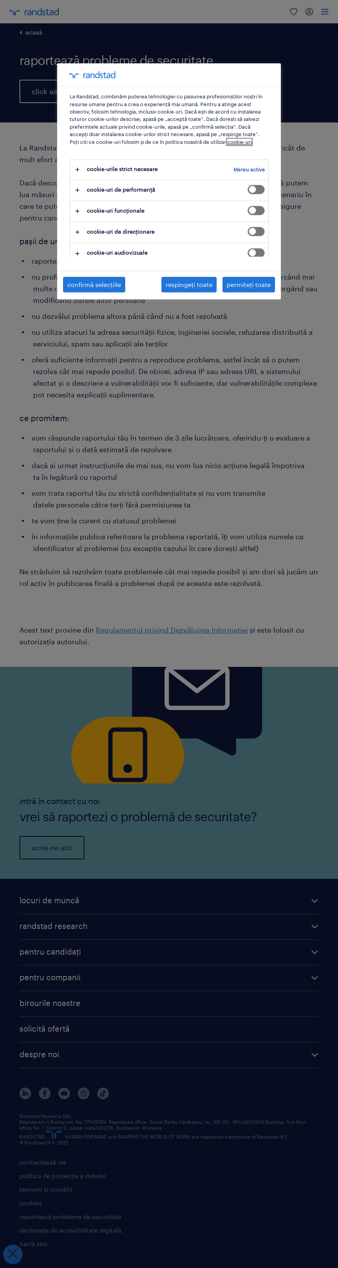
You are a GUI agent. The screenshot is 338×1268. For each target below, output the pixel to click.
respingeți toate (189, 284)
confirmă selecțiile (94, 284)
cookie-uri (239, 142)
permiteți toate (249, 284)
